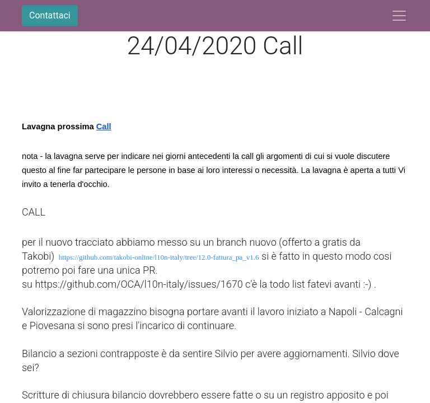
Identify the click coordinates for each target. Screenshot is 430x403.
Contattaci (50, 15)
